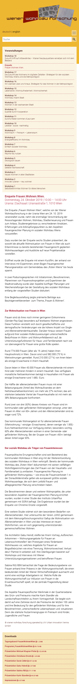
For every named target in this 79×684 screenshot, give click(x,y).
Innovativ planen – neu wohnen (18, 180)
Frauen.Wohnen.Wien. (14, 66)
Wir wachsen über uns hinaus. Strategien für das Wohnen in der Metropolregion (39, 82)
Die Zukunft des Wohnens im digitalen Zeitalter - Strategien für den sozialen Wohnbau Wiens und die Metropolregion (37, 74)
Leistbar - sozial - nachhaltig (16, 124)
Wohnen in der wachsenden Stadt (19, 103)
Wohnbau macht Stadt (14, 96)
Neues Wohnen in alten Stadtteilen (19, 173)
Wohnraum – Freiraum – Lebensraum (21, 131)
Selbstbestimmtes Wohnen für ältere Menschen (25, 187)
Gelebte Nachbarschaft (14, 166)
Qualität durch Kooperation (16, 110)
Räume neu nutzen (13, 152)
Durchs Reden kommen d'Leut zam (20, 117)
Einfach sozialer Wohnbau (16, 145)
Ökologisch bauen (12, 159)
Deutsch (6, 31)
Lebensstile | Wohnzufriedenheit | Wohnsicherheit (26, 89)
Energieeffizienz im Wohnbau (17, 138)
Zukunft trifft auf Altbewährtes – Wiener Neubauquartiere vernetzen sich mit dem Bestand (39, 58)
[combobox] (37, 39)
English (16, 31)
